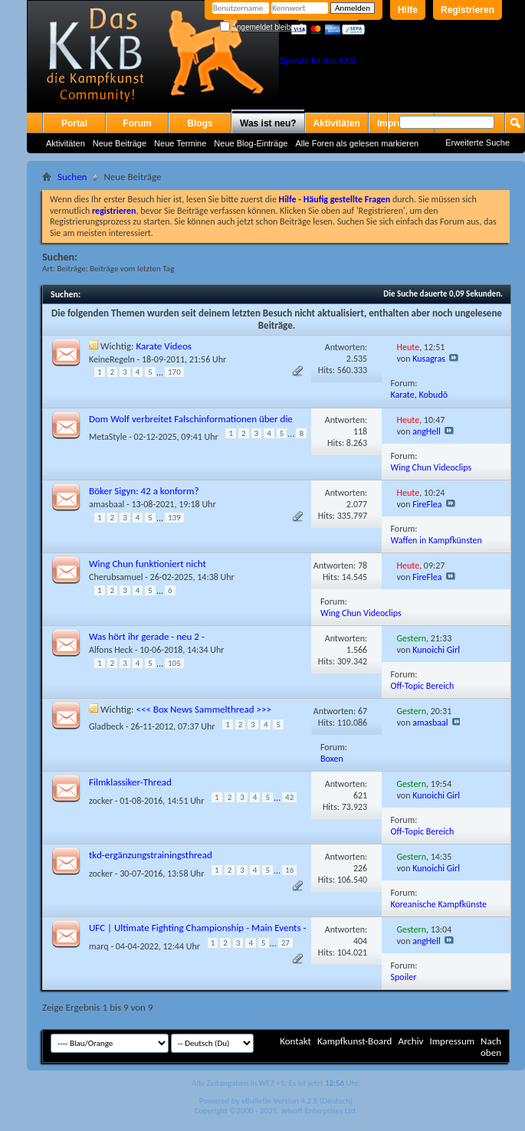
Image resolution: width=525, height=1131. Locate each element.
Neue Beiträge (119, 143)
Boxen (331, 758)
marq (99, 946)
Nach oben (491, 1046)
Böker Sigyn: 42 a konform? (144, 491)
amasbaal (106, 504)
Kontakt (295, 1041)
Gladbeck (106, 726)
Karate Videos (164, 346)
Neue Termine (180, 143)
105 (174, 663)
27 (285, 943)
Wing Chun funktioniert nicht (147, 563)
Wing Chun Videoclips (431, 467)
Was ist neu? (268, 123)
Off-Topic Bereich (422, 685)
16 (289, 870)
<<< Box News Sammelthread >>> (203, 709)
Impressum (451, 1041)
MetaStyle (107, 436)
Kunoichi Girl (436, 649)
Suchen (72, 176)
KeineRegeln (112, 359)
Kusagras (428, 358)
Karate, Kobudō (419, 394)
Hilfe (408, 10)
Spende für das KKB (318, 60)
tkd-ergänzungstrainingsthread (150, 855)
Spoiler (404, 977)
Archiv (410, 1041)
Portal (74, 123)
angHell (426, 431)
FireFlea (426, 504)
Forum (137, 123)
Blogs (199, 123)
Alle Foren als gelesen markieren (356, 143)
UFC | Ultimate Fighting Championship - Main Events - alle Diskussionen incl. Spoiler (197, 934)
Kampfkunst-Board (354, 1041)
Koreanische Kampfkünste (439, 904)
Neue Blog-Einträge (250, 143)
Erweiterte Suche (477, 142)
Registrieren (467, 10)
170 (174, 372)
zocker (101, 800)
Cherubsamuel (116, 577)
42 (289, 797)
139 (174, 518)
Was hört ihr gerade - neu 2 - (147, 636)
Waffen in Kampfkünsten (436, 540)
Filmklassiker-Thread (130, 782)
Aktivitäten (65, 143)
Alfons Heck (111, 649)
